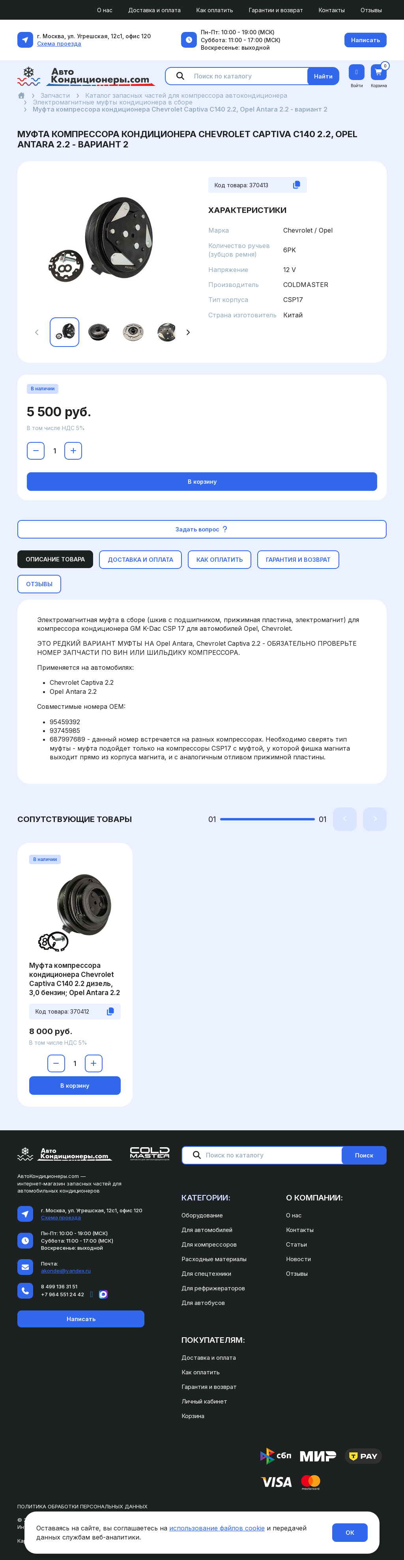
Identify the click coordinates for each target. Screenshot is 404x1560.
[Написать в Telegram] (91, 1294)
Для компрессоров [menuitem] (209, 1244)
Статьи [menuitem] (296, 1244)
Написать (365, 40)
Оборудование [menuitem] (202, 1215)
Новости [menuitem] (298, 1259)
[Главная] (21, 95)
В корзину (202, 481)
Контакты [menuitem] (332, 10)
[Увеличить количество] (73, 451)
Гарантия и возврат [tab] (298, 559)
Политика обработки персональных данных (82, 1506)
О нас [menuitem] (104, 10)
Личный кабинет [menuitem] (204, 1401)
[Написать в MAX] (103, 1294)
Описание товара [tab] (55, 559)
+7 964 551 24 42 (62, 1294)
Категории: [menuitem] (205, 1197)
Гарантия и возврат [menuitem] (209, 1386)
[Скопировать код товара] (297, 185)
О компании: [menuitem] (314, 1197)
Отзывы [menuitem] (371, 10)
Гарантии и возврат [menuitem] (276, 10)
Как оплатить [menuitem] (214, 10)
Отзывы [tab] (39, 584)
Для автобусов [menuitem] (203, 1303)
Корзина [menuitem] (192, 1416)
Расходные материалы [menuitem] (214, 1259)
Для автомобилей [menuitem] (206, 1230)
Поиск (364, 1155)
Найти (323, 76)
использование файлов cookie (217, 1528)
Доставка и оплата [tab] (140, 559)
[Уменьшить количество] (36, 451)
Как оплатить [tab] (219, 559)
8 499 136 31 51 (59, 1286)
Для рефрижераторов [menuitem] (213, 1288)
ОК (350, 1532)
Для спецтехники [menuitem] (206, 1273)
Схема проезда (59, 43)
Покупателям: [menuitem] (213, 1340)
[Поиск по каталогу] (254, 76)
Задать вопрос (202, 529)
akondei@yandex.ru (66, 1270)
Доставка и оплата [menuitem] (154, 10)
